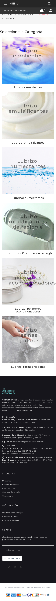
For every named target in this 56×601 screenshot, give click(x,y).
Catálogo (7, 14)
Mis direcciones (8, 488)
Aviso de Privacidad (10, 520)
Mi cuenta (6, 481)
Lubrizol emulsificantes (28, 108)
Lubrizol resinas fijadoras (28, 335)
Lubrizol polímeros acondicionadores (32, 277)
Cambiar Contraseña (11, 492)
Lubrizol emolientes (28, 53)
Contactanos (7, 496)
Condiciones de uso (10, 516)
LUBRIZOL (43, 14)
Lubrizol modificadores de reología (28, 221)
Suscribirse (12, 558)
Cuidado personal (24, 14)
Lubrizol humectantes (28, 163)
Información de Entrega (12, 512)
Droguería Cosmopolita (14, 10)
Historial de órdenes (10, 484)
